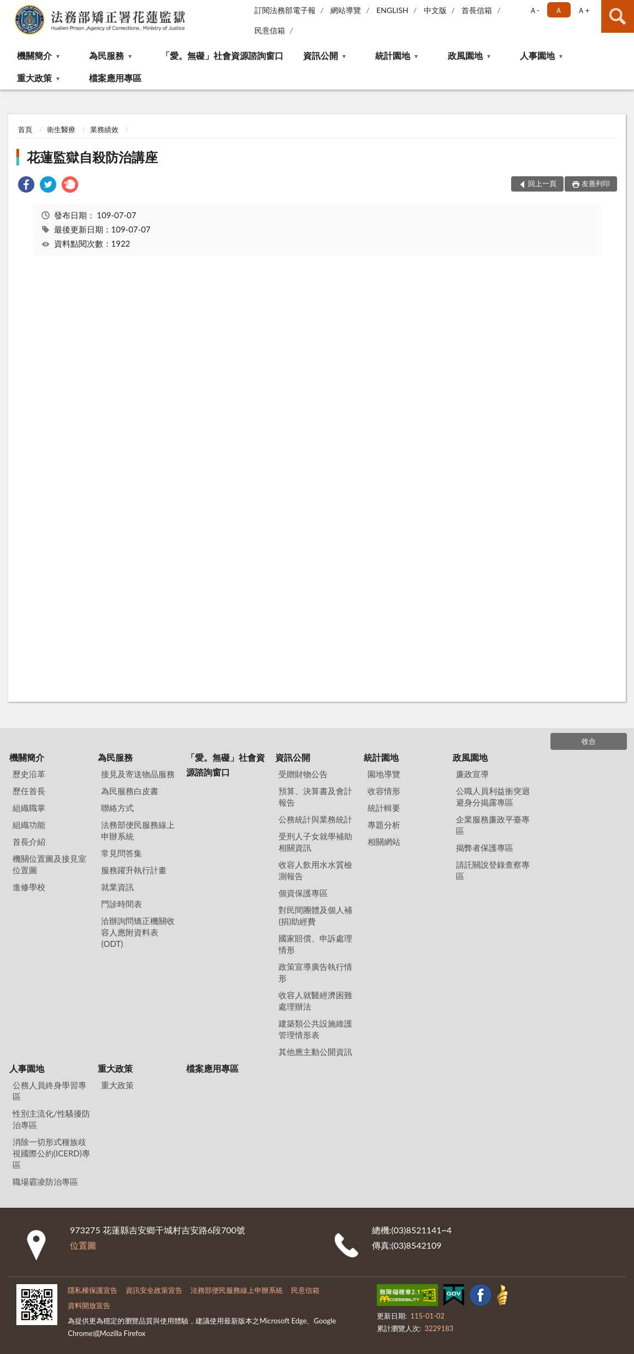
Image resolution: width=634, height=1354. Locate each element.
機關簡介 (34, 55)
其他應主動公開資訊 (315, 1052)
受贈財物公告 (303, 774)
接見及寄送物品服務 (138, 774)
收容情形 (384, 791)
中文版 (435, 10)
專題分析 (384, 825)
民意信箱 (269, 30)
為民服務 (106, 55)
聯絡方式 (117, 808)
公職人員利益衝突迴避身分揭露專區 (493, 796)
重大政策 (34, 78)
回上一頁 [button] (542, 183)
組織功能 (29, 825)
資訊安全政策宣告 (154, 1290)
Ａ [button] (558, 10)
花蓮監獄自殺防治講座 (92, 157)
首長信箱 (476, 10)
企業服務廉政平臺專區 (493, 825)
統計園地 (392, 55)
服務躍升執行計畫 (134, 870)
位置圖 (83, 1245)
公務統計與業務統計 (315, 819)
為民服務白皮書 (129, 791)
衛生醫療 (61, 129)
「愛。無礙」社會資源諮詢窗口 (222, 55)
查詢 (617, 16)
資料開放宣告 (89, 1305)
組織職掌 (29, 808)
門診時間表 (121, 904)
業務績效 (104, 129)
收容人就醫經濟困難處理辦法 (315, 1000)
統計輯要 (384, 808)
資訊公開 (320, 55)
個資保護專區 (303, 893)
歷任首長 (29, 791)
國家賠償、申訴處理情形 (315, 944)
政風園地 (465, 55)
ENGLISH (392, 10)
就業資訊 (117, 887)
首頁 (25, 129)
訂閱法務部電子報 (285, 10)
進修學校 (29, 887)
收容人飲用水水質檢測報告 (315, 870)
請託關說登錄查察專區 (493, 870)
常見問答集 (121, 853)
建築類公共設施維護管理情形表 (315, 1029)
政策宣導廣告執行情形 (315, 972)
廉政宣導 (472, 774)
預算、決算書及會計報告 (315, 796)
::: (8, 8)
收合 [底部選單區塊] (589, 741)
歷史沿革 (29, 774)
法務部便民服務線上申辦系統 (138, 830)
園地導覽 (384, 774)
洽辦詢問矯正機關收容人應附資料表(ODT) (138, 932)
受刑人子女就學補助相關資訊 (315, 841)
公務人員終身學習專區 (49, 1090)
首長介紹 (29, 841)
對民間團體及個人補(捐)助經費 (315, 915)
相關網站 (384, 841)
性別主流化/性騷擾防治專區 (51, 1119)
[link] (26, 185)
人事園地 (537, 55)
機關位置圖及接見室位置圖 (49, 864)
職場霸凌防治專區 (45, 1181)
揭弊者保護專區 (484, 847)
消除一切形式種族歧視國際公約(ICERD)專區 (51, 1153)
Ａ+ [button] (583, 10)
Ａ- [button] (534, 10)
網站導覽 (345, 10)
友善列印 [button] (596, 183)
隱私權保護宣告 (92, 1290)
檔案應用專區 (115, 78)
